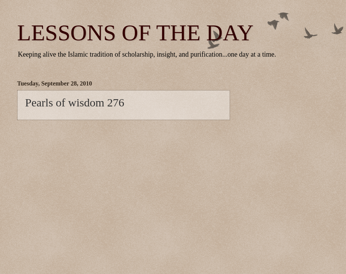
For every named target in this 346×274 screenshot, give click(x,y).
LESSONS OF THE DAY (135, 32)
